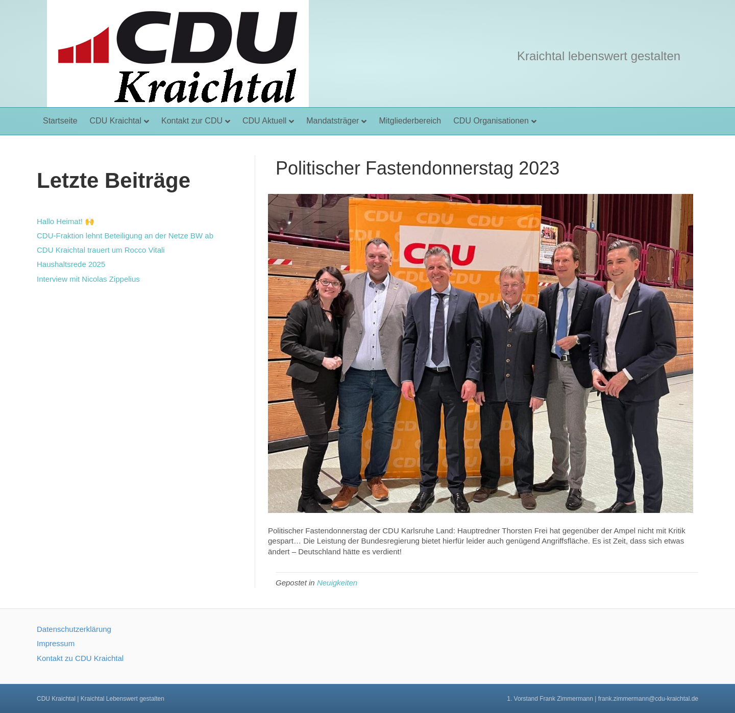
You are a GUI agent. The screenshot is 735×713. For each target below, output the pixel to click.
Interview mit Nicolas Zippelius (88, 279)
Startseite (60, 120)
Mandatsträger (332, 120)
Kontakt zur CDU (192, 120)
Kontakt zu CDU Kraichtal (80, 658)
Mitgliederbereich (410, 120)
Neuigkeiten (337, 582)
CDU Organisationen (491, 120)
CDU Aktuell (264, 120)
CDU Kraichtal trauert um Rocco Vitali (101, 249)
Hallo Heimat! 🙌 (65, 221)
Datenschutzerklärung (74, 629)
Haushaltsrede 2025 (71, 264)
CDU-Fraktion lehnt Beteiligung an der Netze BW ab (125, 235)
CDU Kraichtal (115, 120)
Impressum (56, 643)
